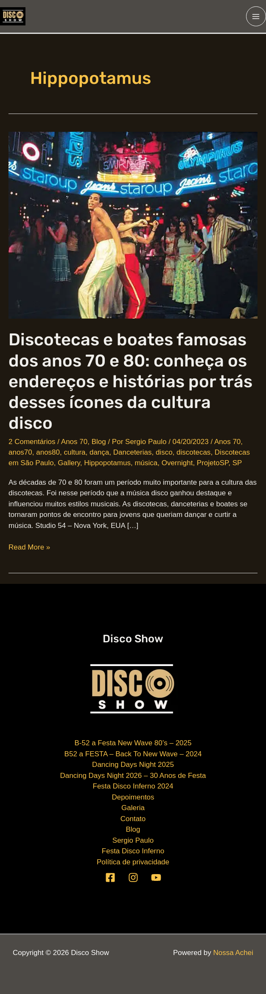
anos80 (48, 452)
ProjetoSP (212, 463)
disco (164, 452)
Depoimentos (133, 797)
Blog (99, 442)
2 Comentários (32, 442)
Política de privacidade (133, 862)
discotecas (193, 452)
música (145, 463)
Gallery (69, 463)
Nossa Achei (233, 953)
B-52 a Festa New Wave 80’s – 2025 (133, 743)
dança (99, 452)
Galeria (133, 808)
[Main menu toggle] (256, 16)
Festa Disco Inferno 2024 (133, 786)
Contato (133, 819)
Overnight (177, 463)
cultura (74, 452)
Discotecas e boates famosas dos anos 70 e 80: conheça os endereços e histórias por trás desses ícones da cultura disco (130, 381)
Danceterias (132, 452)
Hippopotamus (107, 463)
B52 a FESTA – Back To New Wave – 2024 (133, 754)
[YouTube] (156, 877)
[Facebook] (110, 877)
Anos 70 (74, 442)
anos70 (20, 452)
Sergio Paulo (133, 840)
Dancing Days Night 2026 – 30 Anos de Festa (133, 776)
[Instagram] (133, 877)
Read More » (29, 547)
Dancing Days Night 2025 (133, 765)
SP (237, 463)
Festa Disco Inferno (133, 851)
